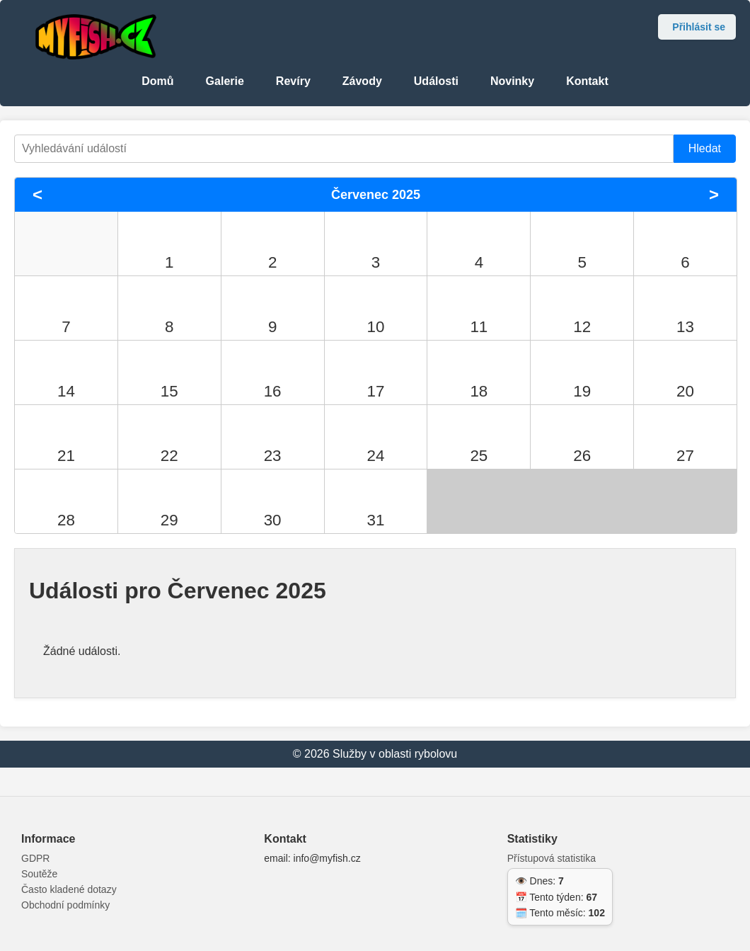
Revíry (293, 81)
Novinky (512, 81)
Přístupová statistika (551, 858)
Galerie (225, 81)
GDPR (35, 858)
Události (436, 81)
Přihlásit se (698, 27)
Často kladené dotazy (69, 889)
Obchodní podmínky (65, 905)
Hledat (704, 148)
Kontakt (587, 81)
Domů (157, 81)
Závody (362, 81)
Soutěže (39, 873)
